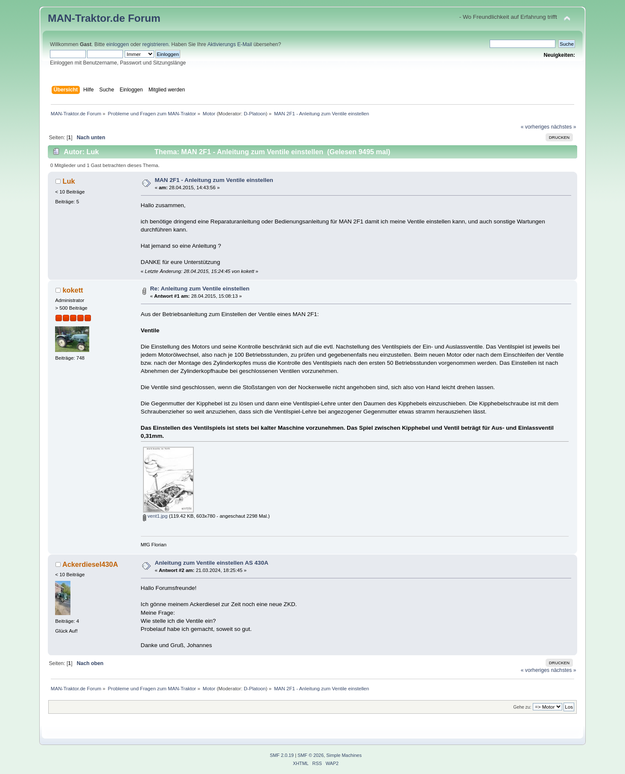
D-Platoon (255, 113)
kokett (72, 290)
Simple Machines (344, 755)
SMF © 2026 (311, 755)
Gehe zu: (522, 707)
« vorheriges (535, 127)
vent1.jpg (155, 516)
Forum (144, 18)
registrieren (155, 44)
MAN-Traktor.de (86, 18)
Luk (68, 181)
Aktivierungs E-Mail (229, 44)
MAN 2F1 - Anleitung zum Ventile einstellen (214, 180)
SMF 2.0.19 (282, 755)
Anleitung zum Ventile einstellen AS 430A (211, 563)
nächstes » (563, 127)
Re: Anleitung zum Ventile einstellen (199, 288)
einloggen (117, 44)
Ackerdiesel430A (90, 564)
